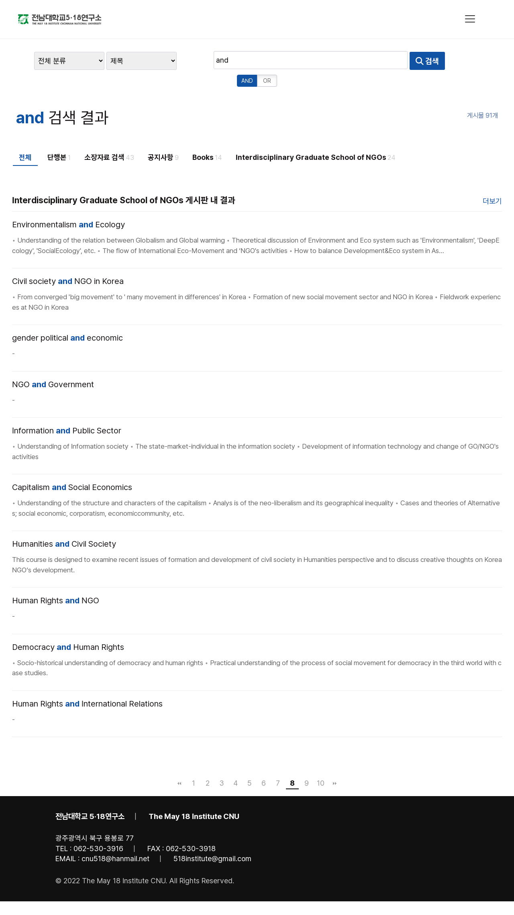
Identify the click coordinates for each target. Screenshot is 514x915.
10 (320, 763)
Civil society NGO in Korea (68, 261)
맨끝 (335, 764)
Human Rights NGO (55, 581)
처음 (179, 764)
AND (399, 61)
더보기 (492, 181)
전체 (25, 137)
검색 (367, 61)
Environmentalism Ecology (68, 205)
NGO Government (53, 365)
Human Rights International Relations (87, 684)
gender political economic (67, 318)
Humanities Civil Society (64, 524)
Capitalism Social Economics (72, 467)
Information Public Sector (66, 411)
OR (419, 61)
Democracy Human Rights (68, 627)
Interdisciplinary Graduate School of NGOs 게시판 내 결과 (123, 180)
